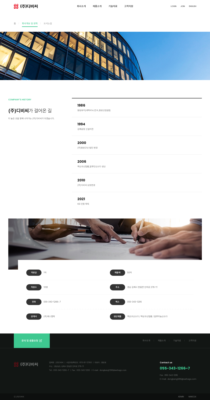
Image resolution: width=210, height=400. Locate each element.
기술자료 (113, 6)
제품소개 (97, 6)
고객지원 (128, 6)
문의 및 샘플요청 (32, 340)
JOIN (183, 6)
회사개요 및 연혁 (30, 23)
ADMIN (181, 397)
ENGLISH (192, 6)
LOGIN (173, 6)
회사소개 (81, 6)
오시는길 (48, 23)
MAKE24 (192, 397)
